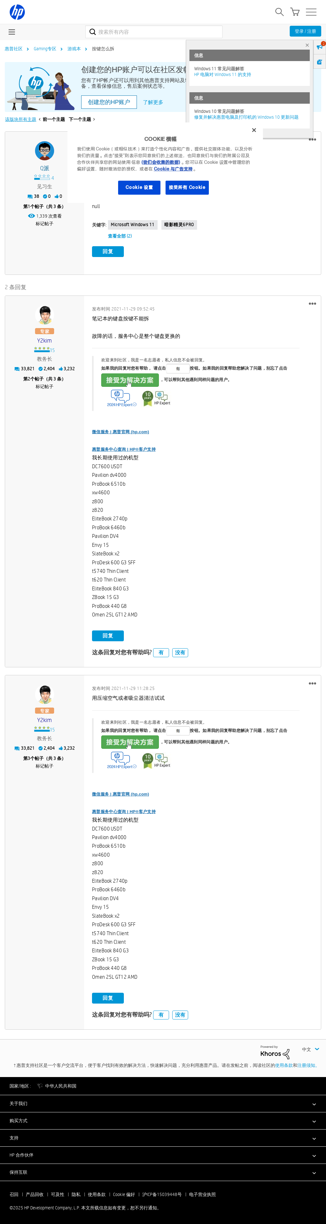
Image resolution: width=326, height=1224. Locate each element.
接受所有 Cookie (187, 187)
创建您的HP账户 (109, 102)
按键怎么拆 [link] (103, 49)
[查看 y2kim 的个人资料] (44, 341)
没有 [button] (180, 652)
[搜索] (154, 31)
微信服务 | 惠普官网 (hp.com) (120, 431)
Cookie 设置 (139, 187)
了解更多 (153, 102)
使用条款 (284, 1065)
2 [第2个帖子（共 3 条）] (29, 379)
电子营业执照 (202, 1194)
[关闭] (254, 130)
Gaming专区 (45, 49)
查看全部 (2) (120, 236)
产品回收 (35, 1194)
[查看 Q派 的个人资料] (44, 168)
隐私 (76, 1194)
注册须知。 (308, 1065)
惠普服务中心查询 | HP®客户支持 (124, 449)
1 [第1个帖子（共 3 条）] (29, 206)
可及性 (57, 1194)
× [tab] (307, 45)
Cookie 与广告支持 (173, 169)
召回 (14, 1194)
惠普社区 (14, 49)
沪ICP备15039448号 (162, 1194)
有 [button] (161, 652)
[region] (165, 162)
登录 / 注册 (305, 31)
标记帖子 (44, 223)
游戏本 (74, 49)
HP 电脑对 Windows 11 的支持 (222, 74)
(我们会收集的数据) (160, 162)
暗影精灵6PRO (179, 224)
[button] (312, 140)
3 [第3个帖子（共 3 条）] (29, 758)
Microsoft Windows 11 (133, 224)
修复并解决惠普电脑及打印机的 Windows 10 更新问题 (246, 117)
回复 (108, 251)
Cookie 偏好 (124, 1194)
